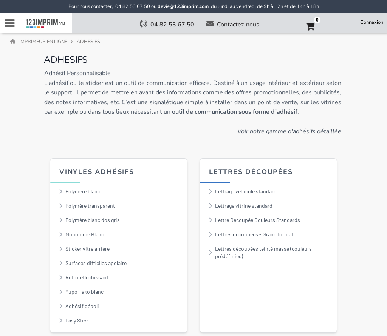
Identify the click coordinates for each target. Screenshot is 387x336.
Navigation (9, 23)
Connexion (371, 22)
